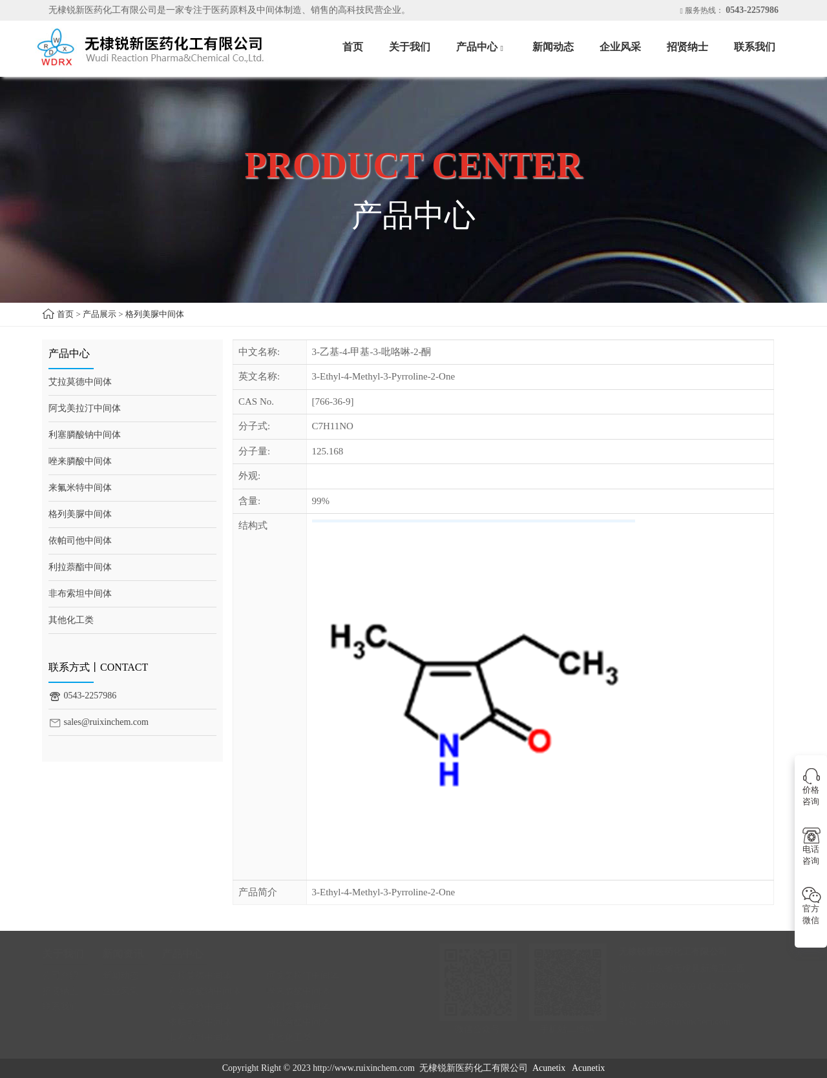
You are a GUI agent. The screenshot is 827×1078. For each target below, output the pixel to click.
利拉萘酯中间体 (80, 567)
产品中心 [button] (481, 48)
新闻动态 (553, 46)
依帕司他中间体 (80, 540)
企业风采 (620, 46)
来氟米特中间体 (80, 488)
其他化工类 (71, 620)
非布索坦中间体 (80, 593)
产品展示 (99, 314)
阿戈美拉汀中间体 (84, 408)
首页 (352, 46)
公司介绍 (66, 976)
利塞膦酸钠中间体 (84, 435)
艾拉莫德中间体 (80, 382)
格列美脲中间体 (154, 314)
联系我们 (754, 46)
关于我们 (409, 46)
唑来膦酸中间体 (80, 461)
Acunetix (548, 1068)
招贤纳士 (687, 46)
